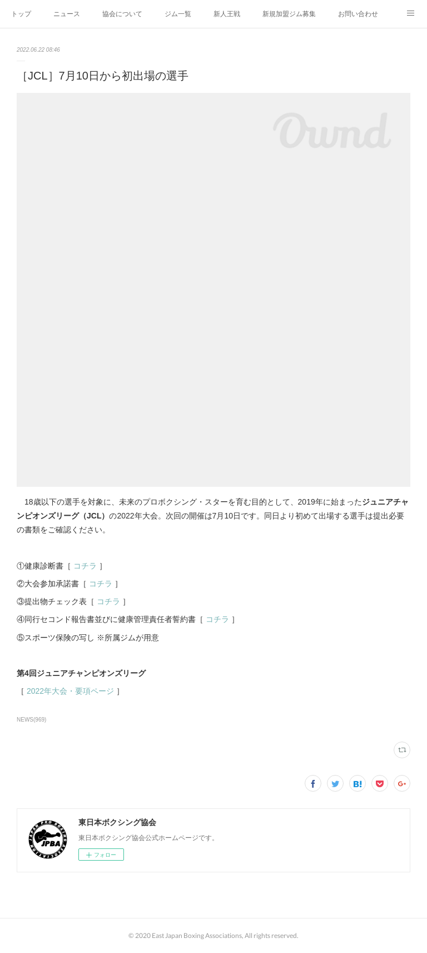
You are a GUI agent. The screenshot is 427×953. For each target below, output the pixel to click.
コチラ (85, 565)
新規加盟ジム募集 (289, 14)
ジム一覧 (178, 14)
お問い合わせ (358, 14)
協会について (122, 14)
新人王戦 (227, 14)
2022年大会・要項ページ (70, 691)
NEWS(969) (31, 720)
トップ (21, 14)
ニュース (66, 14)
